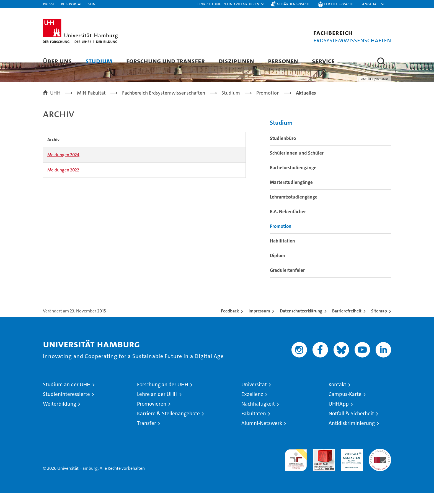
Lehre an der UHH (157, 401)
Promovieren (151, 411)
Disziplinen (236, 60)
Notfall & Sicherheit (351, 421)
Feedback (230, 319)
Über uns (57, 60)
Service (323, 60)
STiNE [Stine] (92, 4)
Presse (49, 4)
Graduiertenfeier (287, 278)
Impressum (259, 319)
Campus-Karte (345, 401)
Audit (318, 459)
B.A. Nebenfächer (288, 219)
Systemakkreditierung (380, 459)
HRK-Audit (350, 459)
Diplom (277, 263)
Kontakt (337, 392)
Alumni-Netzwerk (261, 430)
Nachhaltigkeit (258, 411)
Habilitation (282, 249)
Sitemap (379, 319)
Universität (254, 392)
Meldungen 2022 (63, 178)
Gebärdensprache (294, 4)
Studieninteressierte (66, 401)
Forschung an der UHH (162, 392)
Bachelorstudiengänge (293, 175)
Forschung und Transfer (165, 60)
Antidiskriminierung (352, 430)
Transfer (146, 430)
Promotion (280, 234)
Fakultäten (253, 421)
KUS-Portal (71, 4)
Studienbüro (283, 146)
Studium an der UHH (67, 392)
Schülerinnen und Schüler (297, 161)
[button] (231, 4)
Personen (283, 60)
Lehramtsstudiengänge (293, 205)
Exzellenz (252, 401)
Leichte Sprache (339, 4)
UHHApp (339, 411)
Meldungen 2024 (63, 162)
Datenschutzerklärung (301, 319)
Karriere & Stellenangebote (168, 421)
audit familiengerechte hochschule (296, 465)
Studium (99, 60)
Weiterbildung (59, 411)
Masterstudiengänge (291, 190)
